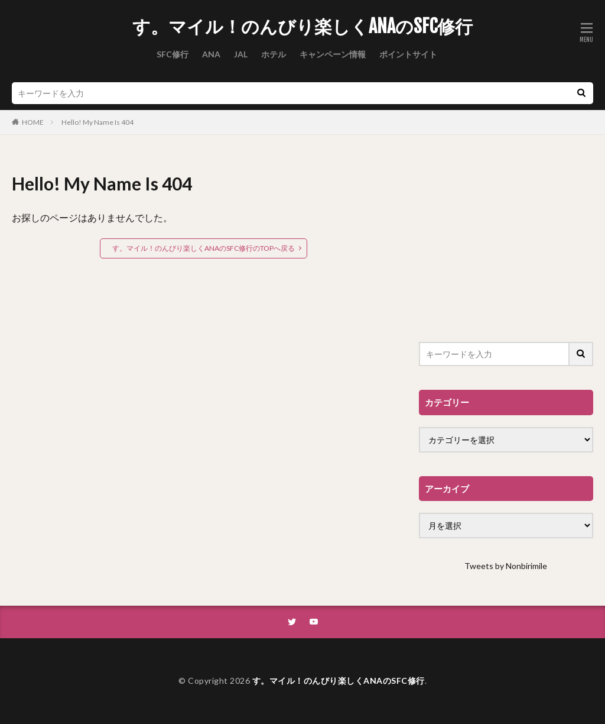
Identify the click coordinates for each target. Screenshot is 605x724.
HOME (33, 122)
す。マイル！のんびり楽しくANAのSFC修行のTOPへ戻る (203, 248)
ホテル (273, 54)
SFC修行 (172, 54)
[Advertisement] (506, 244)
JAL (241, 54)
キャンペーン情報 (333, 54)
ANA (211, 54)
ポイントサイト (408, 54)
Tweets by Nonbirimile (505, 566)
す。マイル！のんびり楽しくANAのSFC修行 (302, 26)
